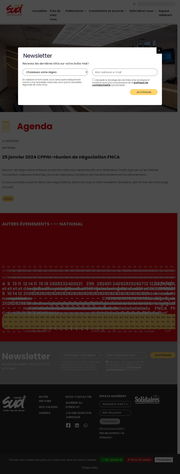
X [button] (159, 50)
